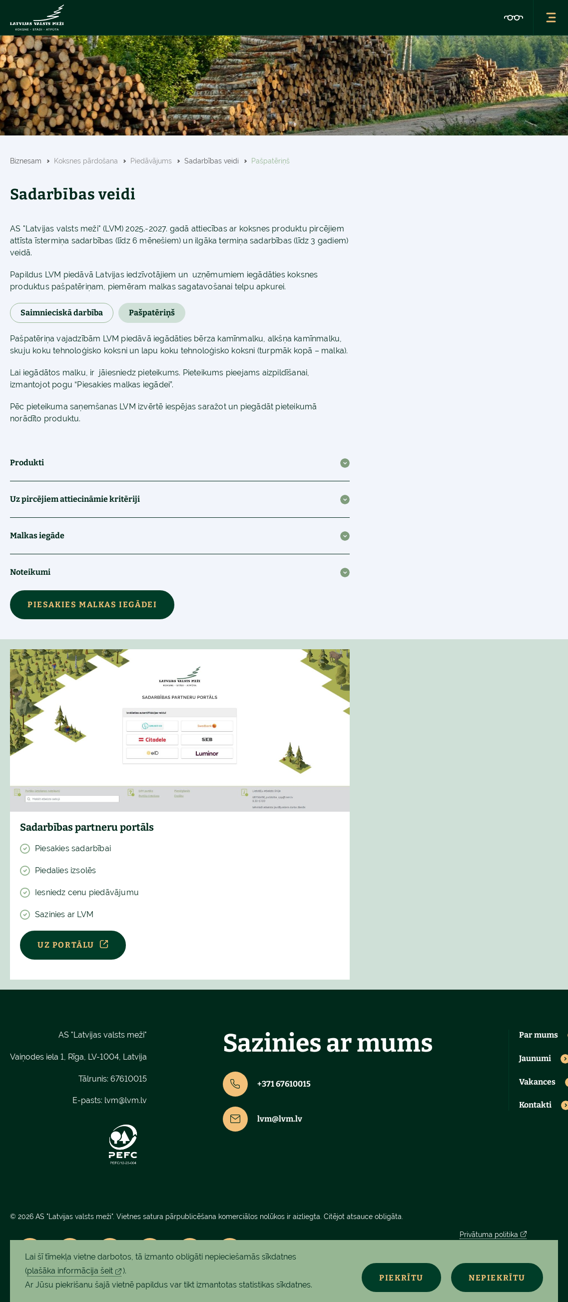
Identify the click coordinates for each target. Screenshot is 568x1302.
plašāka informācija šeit (70, 1271)
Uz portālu (65, 945)
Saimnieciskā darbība (61, 312)
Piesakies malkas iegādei (92, 604)
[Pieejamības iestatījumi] (513, 17)
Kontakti (535, 1105)
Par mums (538, 1035)
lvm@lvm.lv (125, 1100)
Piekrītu (401, 1278)
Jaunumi (535, 1059)
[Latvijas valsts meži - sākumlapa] (37, 17)
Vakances (537, 1082)
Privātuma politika (489, 1235)
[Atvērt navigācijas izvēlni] (550, 17)
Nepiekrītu (497, 1278)
